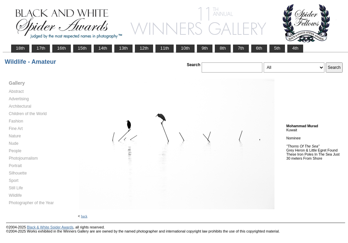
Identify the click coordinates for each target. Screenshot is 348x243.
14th (103, 48)
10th (185, 48)
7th (241, 48)
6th (259, 48)
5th (277, 48)
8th (223, 48)
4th (295, 48)
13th (123, 48)
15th (82, 48)
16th (61, 48)
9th (205, 48)
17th (41, 48)
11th (164, 48)
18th (20, 48)
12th (144, 48)
